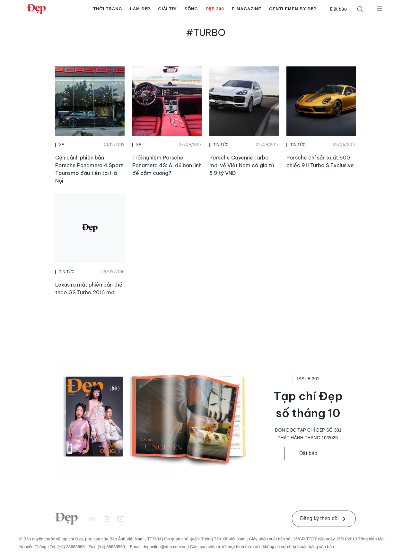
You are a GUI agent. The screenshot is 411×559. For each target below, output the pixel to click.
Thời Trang (107, 8)
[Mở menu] (379, 8)
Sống (191, 8)
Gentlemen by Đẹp (293, 8)
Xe (61, 145)
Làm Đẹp (140, 8)
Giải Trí (167, 8)
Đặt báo (338, 9)
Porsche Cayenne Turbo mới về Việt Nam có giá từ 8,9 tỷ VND (241, 165)
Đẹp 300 (215, 8)
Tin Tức (220, 145)
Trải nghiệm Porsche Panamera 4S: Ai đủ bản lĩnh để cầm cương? (167, 165)
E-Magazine (246, 8)
